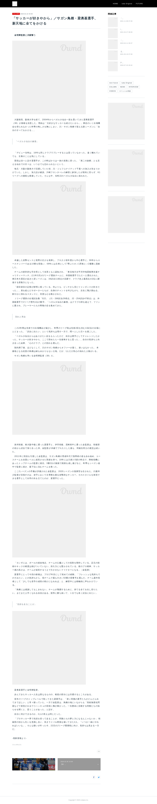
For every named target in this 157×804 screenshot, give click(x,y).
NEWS (122, 87)
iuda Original (127, 4)
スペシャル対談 (125, 91)
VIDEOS (112, 91)
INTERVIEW (133, 87)
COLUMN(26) (16, 744)
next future (113, 83)
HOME (115, 4)
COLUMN (16, 13)
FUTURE (139, 4)
